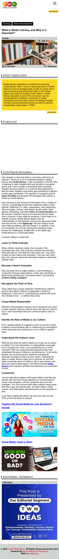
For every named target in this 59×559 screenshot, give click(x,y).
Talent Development (23, 24)
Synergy (7, 24)
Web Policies (32, 554)
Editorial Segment (18, 477)
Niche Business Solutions (35, 551)
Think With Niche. (16, 549)
